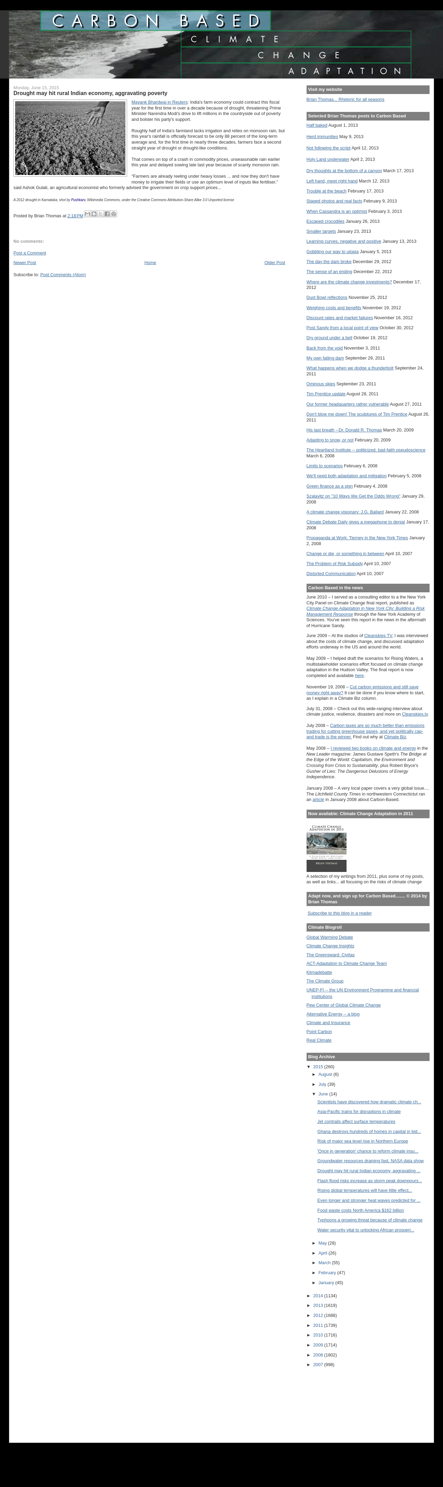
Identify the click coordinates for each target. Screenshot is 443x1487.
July (323, 1084)
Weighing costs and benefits (334, 307)
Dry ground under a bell (329, 337)
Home (150, 262)
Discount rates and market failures (340, 317)
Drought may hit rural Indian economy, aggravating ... (368, 1170)
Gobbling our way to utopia (333, 251)
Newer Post (24, 262)
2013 (318, 1305)
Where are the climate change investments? (349, 281)
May (323, 1243)
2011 (318, 1325)
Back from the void (325, 348)
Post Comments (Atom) (63, 274)
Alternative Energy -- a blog (333, 1014)
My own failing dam (325, 358)
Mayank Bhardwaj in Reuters (160, 102)
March (325, 1262)
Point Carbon (319, 1031)
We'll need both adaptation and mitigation (347, 475)
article (318, 799)
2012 (318, 1315)
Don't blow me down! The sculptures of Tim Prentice (357, 414)
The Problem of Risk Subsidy (335, 563)
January (327, 1282)
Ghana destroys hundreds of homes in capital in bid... (369, 1131)
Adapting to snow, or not (330, 440)
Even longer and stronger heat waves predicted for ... (368, 1200)
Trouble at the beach (327, 191)
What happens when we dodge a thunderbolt (350, 368)
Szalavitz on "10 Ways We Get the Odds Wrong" (354, 496)
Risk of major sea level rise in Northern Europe (362, 1141)
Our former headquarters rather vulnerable (348, 404)
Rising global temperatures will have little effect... (364, 1190)
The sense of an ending (329, 271)
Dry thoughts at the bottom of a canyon (344, 170)
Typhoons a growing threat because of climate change (369, 1220)
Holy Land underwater (328, 159)
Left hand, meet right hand (332, 181)
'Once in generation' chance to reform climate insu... (367, 1151)
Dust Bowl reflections (327, 297)
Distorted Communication (331, 573)
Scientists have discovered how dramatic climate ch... (369, 1101)
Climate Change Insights (330, 945)
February (328, 1272)
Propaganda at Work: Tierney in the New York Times (357, 537)
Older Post (275, 262)
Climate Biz (395, 736)
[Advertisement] (338, 1400)
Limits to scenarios (325, 465)
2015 (318, 1066)
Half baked (317, 125)
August (326, 1074)
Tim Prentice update (326, 393)
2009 (318, 1345)
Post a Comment (29, 253)
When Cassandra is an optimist (337, 211)
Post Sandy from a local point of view (343, 327)
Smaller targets (321, 231)
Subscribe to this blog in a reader (340, 913)
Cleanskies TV (378, 635)
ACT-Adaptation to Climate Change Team (347, 963)
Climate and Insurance (328, 1022)
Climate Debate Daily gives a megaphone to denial (356, 521)
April (324, 1253)
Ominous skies (321, 383)
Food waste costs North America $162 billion (360, 1210)
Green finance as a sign (330, 486)
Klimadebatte (319, 972)
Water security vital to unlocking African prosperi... (365, 1230)
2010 (318, 1335)
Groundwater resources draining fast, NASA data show (370, 1160)
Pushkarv (78, 200)
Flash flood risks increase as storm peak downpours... (369, 1180)
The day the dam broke (329, 261)
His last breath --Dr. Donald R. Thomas (344, 430)
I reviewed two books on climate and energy (373, 748)
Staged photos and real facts (334, 201)
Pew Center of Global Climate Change (344, 1005)
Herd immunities (322, 136)
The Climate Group (325, 981)
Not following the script (329, 147)
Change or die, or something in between (345, 553)
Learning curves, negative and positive (344, 241)
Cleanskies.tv (415, 714)
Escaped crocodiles (325, 221)
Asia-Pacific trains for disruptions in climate (359, 1111)
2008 (318, 1355)
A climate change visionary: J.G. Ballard (345, 511)
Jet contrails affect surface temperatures (356, 1121)
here (359, 675)
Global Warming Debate (330, 937)
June (324, 1093)
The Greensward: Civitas (331, 954)
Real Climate (319, 1040)
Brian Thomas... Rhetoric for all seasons (345, 99)
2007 (318, 1364)
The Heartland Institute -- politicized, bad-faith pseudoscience (366, 450)
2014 (318, 1295)
